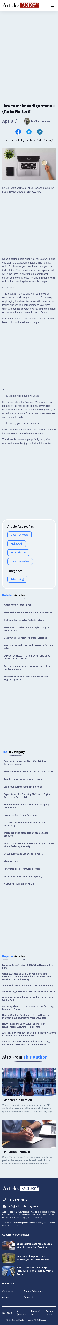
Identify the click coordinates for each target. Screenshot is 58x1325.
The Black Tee (11, 861)
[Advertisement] (29, 42)
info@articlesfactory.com (20, 1206)
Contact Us (29, 1297)
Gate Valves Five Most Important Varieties (25, 638)
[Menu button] (52, 5)
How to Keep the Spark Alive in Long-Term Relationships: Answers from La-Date (23, 1025)
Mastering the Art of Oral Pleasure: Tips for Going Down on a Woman (28, 1008)
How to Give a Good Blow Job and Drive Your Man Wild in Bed (27, 999)
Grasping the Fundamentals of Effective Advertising (24, 824)
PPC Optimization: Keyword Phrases (22, 869)
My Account (8, 1291)
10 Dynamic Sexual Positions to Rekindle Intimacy (27, 985)
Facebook (7, 1313)
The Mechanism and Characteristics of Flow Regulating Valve (26, 678)
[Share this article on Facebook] (18, 132)
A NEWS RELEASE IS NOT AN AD (19, 884)
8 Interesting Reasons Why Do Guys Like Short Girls (28, 991)
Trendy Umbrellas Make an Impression (23, 779)
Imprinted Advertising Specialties (21, 815)
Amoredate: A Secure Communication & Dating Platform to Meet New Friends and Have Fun (26, 1043)
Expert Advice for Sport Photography (23, 876)
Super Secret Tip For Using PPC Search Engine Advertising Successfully (27, 796)
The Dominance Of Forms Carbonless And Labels (28, 771)
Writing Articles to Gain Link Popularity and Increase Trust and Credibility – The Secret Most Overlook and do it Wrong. (27, 976)
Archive (6, 1297)
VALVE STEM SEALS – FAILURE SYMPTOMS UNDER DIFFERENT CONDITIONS (27, 657)
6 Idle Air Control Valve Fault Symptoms (24, 620)
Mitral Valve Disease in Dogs (18, 605)
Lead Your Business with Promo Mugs (23, 787)
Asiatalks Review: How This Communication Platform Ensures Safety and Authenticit (29, 1034)
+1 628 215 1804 (14, 1200)
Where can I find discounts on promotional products (26, 834)
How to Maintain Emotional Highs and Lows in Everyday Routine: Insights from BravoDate (25, 1016)
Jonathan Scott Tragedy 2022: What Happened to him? (27, 966)
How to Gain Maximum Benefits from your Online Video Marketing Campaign (29, 845)
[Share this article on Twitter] (29, 132)
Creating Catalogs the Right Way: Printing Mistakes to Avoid (25, 762)
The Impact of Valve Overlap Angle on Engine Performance (26, 629)
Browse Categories (33, 1291)
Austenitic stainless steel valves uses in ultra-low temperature (27, 667)
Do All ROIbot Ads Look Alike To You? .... (24, 854)
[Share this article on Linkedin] (40, 132)
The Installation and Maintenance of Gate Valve (28, 612)
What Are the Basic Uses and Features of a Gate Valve (28, 647)
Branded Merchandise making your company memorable (26, 806)
